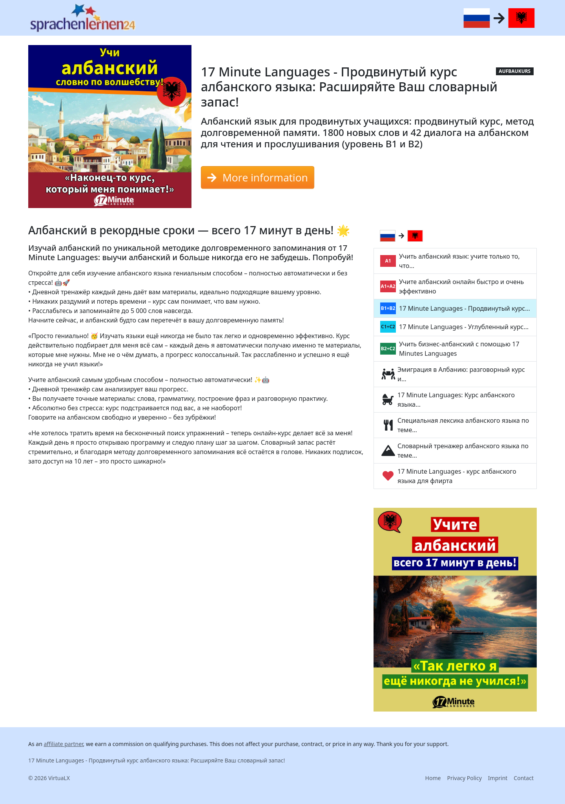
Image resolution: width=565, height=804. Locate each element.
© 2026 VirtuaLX (49, 778)
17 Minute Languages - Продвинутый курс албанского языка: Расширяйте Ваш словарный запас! (156, 760)
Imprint (498, 778)
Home (433, 778)
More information (257, 177)
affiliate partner (63, 744)
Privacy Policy (464, 778)
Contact (524, 778)
